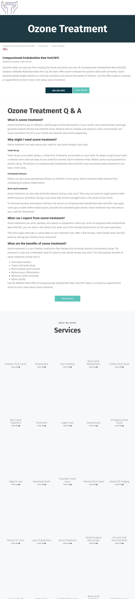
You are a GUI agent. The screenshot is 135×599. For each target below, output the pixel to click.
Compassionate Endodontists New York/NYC (19, 46)
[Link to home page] (8, 7)
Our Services (43, 46)
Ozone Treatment (58, 46)
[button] (59, 90)
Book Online (80, 90)
